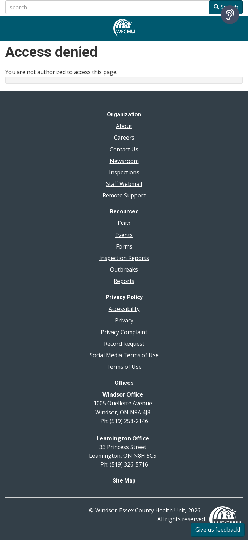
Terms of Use (124, 366)
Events (124, 235)
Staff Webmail (124, 184)
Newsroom (124, 161)
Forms (124, 246)
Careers (124, 137)
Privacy (124, 320)
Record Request (124, 343)
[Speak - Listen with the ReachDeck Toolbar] (230, 14)
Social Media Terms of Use (124, 355)
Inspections (124, 172)
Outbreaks (124, 269)
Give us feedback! (217, 529)
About (124, 126)
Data (124, 223)
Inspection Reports (124, 258)
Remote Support (124, 195)
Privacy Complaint (124, 332)
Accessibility (124, 309)
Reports (124, 281)
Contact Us (124, 149)
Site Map (124, 480)
